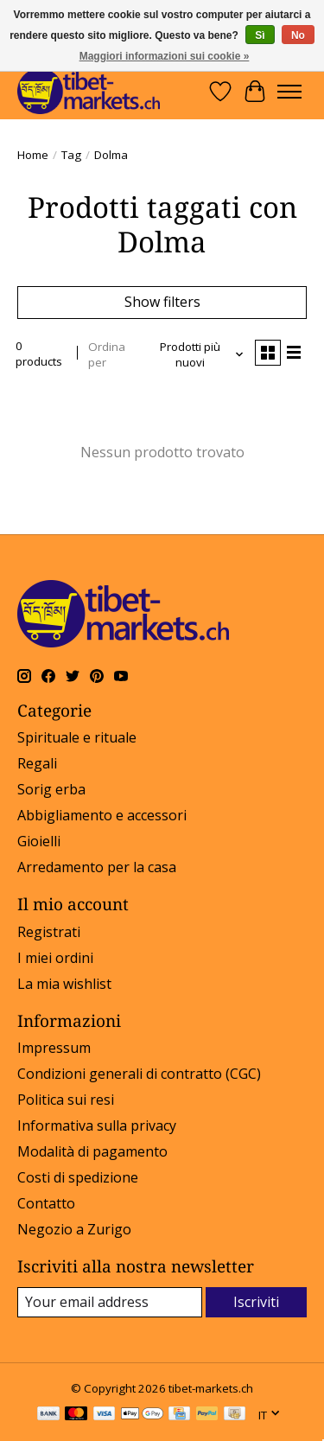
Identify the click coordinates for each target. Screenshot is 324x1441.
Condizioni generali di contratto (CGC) (139, 1073)
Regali (37, 763)
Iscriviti (256, 1301)
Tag (71, 155)
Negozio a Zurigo (74, 1229)
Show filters (162, 301)
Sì (259, 35)
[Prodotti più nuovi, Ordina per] (197, 354)
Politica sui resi (65, 1099)
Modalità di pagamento (92, 1151)
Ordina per (106, 354)
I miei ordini (55, 957)
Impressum (54, 1047)
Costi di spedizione (77, 1177)
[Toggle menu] (289, 91)
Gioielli (38, 841)
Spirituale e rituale (77, 737)
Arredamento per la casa (96, 867)
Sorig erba (51, 789)
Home (32, 155)
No (298, 35)
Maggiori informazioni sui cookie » (164, 56)
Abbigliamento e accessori (102, 815)
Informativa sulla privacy (96, 1125)
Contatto (46, 1203)
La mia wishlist (64, 983)
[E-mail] (109, 1302)
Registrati (48, 931)
